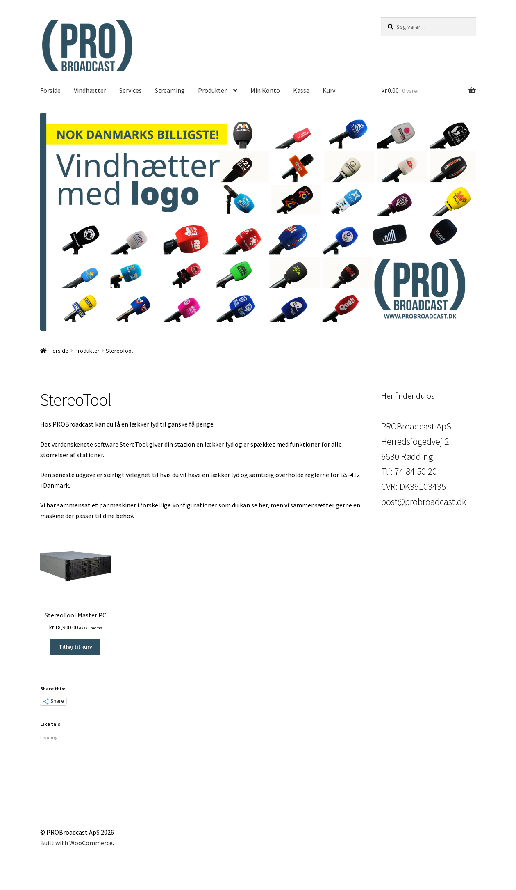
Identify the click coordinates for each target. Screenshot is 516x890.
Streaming (170, 90)
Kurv (329, 90)
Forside (50, 90)
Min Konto (265, 90)
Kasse (301, 90)
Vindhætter (90, 90)
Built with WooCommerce (76, 843)
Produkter (212, 90)
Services (130, 90)
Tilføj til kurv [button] (75, 646)
